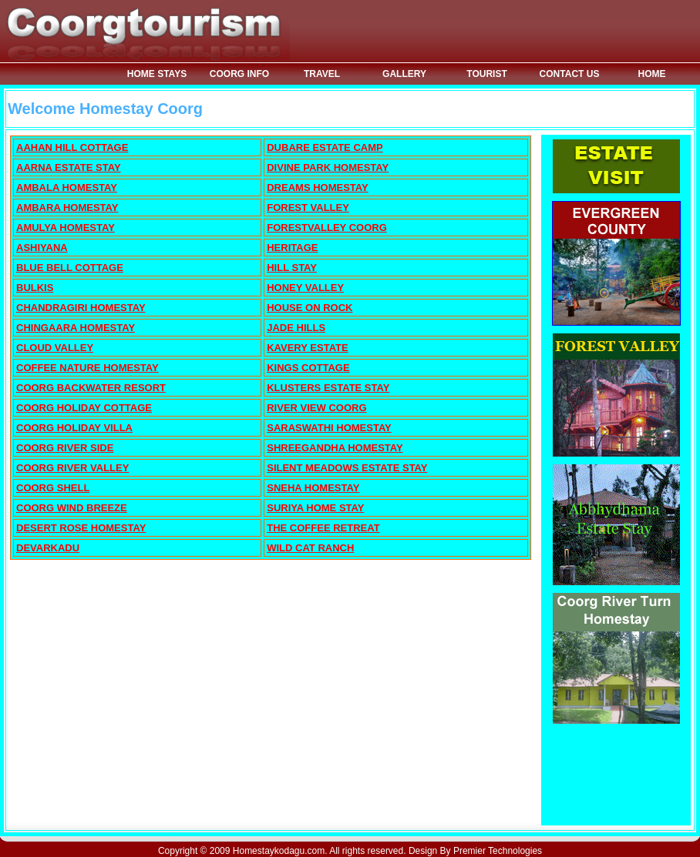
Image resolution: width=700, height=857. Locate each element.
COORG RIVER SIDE (64, 448)
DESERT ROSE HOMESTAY (81, 528)
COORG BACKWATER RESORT (91, 387)
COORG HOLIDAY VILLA (74, 428)
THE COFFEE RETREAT (323, 528)
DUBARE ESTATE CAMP (324, 147)
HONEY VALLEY (305, 287)
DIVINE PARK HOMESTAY (328, 167)
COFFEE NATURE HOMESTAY (87, 367)
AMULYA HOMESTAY (65, 227)
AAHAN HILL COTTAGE (72, 147)
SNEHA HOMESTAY (313, 488)
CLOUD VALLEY (54, 347)
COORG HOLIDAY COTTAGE (84, 407)
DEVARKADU (47, 548)
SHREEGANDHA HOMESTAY (334, 448)
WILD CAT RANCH (310, 548)
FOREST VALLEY (308, 207)
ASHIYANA (42, 247)
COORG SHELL (52, 488)
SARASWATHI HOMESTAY (329, 428)
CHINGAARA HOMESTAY (75, 327)
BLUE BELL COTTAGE (69, 267)
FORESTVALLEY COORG (327, 227)
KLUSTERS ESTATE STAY (328, 387)
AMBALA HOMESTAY (66, 187)
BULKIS (34, 287)
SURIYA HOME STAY (315, 508)
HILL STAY (292, 267)
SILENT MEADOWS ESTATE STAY (347, 468)
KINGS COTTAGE (308, 367)
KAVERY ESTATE (307, 347)
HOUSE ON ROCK (309, 307)
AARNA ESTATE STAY (68, 167)
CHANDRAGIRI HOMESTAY (81, 307)
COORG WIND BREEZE (71, 508)
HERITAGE (292, 247)
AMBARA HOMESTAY (67, 207)
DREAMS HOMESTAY (317, 187)
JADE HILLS (296, 327)
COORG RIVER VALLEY (72, 468)
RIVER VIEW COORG (316, 407)
